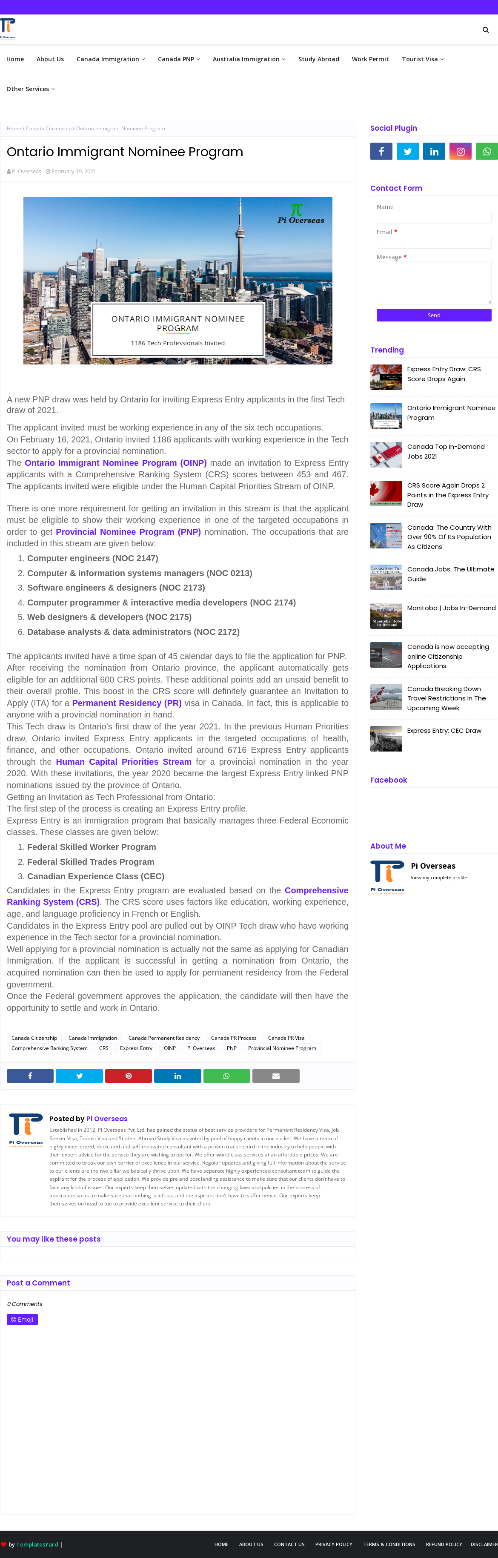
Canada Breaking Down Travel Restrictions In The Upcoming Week (446, 698)
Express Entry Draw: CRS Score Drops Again (444, 373)
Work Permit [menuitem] (370, 59)
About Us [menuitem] (50, 59)
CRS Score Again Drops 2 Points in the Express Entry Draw (448, 495)
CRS (104, 1048)
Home (14, 128)
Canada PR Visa (286, 1038)
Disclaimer (484, 1544)
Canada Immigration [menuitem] (108, 59)
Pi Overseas (26, 171)
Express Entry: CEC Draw (444, 730)
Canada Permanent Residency (164, 1038)
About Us (251, 1544)
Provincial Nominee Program (282, 1048)
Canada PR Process (234, 1038)
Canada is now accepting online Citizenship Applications (448, 656)
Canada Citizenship (49, 128)
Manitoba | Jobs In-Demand (451, 607)
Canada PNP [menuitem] (176, 59)
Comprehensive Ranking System (49, 1048)
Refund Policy (444, 1544)
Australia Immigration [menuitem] (246, 59)
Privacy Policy (333, 1544)
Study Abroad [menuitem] (318, 59)
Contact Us (289, 1544)
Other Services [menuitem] (27, 89)
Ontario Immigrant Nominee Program (451, 412)
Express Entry (136, 1048)
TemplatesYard (37, 1544)
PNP (232, 1048)
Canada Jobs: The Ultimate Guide (451, 574)
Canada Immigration (93, 1038)
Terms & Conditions (389, 1544)
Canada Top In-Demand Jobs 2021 (446, 451)
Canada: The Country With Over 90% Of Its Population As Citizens (449, 537)
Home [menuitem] (15, 59)
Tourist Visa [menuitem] (420, 59)
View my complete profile (439, 877)
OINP (170, 1048)
